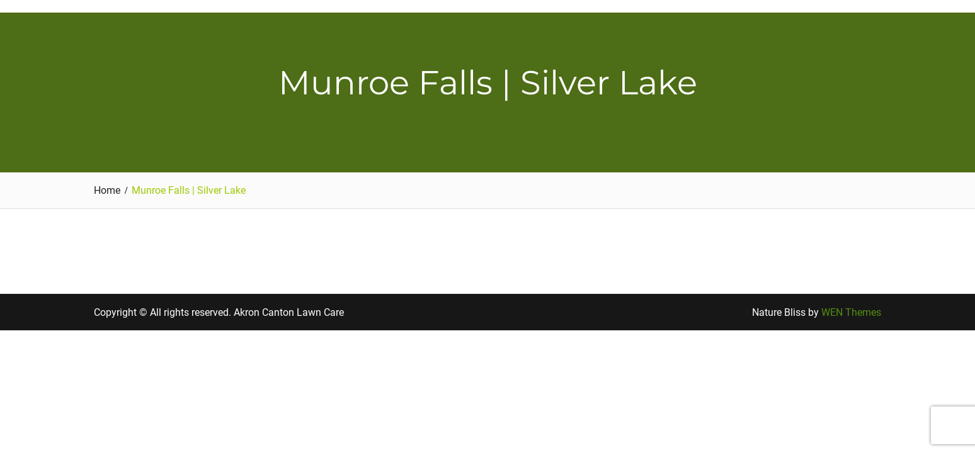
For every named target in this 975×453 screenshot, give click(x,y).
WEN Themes (851, 312)
